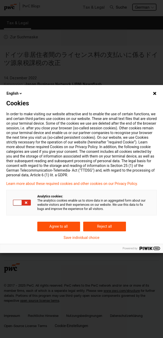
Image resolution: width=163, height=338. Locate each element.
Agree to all (58, 226)
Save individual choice (81, 238)
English (15, 93)
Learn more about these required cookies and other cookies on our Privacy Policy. (72, 184)
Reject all (104, 226)
